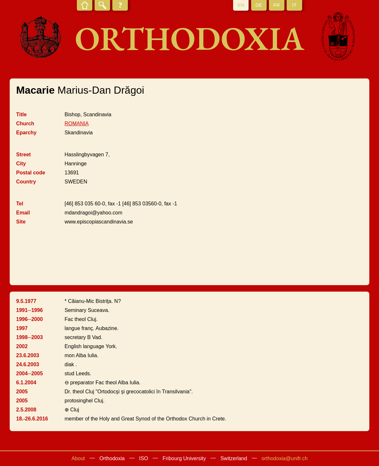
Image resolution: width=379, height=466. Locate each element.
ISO (143, 458)
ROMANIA (77, 123)
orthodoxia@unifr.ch (284, 458)
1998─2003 (29, 337)
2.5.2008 (26, 409)
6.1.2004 (26, 382)
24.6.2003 (27, 364)
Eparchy (26, 132)
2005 (22, 391)
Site (21, 221)
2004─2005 (29, 373)
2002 (22, 346)
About (78, 458)
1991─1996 (29, 310)
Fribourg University (184, 458)
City (21, 163)
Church (25, 123)
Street (23, 154)
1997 (22, 328)
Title (21, 114)
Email (23, 212)
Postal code (30, 172)
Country (26, 181)
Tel (19, 203)
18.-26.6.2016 (32, 418)
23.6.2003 (27, 355)
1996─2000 (29, 319)
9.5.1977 (26, 301)
